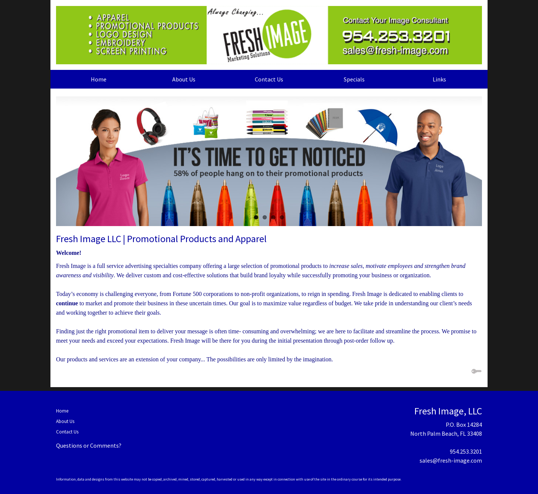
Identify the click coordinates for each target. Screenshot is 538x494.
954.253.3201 (466, 451)
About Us (183, 79)
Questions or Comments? (88, 445)
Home (98, 79)
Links (439, 79)
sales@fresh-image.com (451, 460)
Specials (354, 79)
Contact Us (269, 79)
